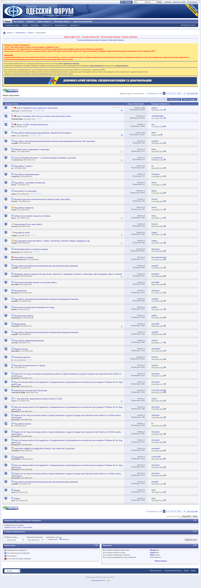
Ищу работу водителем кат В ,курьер (29, 365)
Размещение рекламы (172, 570)
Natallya (29, 527)
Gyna (13, 492)
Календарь (35, 25)
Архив (186, 570)
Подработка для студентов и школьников (40, 108)
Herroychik (15, 378)
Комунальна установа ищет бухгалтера (30, 390)
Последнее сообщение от (161, 104)
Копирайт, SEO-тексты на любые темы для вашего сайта (47, 116)
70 (42, 110)
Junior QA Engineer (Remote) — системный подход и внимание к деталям (45, 158)
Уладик (14, 235)
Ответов (130, 104)
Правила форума (161, 561)
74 (144, 191)
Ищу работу (19, 457)
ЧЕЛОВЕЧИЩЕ (17, 119)
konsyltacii (15, 276)
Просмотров (139, 104)
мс (12, 168)
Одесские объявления (82, 21)
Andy (24, 527)
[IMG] (152, 555)
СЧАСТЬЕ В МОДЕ (18, 392)
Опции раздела (174, 99)
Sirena (14, 527)
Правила (30, 21)
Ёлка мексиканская (18, 259)
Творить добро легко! (72, 37)
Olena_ (13, 151)
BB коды (153, 550)
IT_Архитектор (16, 160)
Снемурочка (16, 318)
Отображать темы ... (11, 537)
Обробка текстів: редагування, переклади (31, 149)
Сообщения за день (12, 25)
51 (175, 93)
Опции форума (60, 25)
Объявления (20, 33)
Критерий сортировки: (35, 537)
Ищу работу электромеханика (26, 174)
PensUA (14, 201)
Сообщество (45, 25)
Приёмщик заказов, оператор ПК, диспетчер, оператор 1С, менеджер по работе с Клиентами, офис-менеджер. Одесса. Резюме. (68, 274)
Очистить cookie (179, 2)
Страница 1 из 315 (155, 93)
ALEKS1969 (15, 459)
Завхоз (17, 498)
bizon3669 (15, 284)
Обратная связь (156, 570)
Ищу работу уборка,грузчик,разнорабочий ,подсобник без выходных (42, 133)
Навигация (73, 25)
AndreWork (15, 450)
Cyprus (14, 401)
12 (39, 135)
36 (144, 116)
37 (144, 357)
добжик (14, 309)
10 (144, 166)
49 (144, 249)
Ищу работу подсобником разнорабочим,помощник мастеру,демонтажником (46, 299)
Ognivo (14, 194)
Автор (16, 104)
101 (179, 93)
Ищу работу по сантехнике (25, 191)
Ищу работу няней (22, 233)
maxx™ (19, 527)
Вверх (195, 516)
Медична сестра (21, 349)
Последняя (192, 94)
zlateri (13, 136)
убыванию (64, 539)
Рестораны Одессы (62, 21)
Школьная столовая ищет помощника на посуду (34, 307)
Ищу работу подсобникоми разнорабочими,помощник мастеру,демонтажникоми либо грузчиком (54, 141)
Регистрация (192, 2)
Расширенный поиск (188, 25)
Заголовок (8, 104)
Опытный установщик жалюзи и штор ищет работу (35, 282)
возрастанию (52, 539)
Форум (7, 21)
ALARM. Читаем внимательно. (35, 125)
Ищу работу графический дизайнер (29, 341)
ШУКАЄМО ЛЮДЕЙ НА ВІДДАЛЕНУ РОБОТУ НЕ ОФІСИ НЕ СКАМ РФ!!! (44, 449)
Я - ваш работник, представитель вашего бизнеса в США (38, 399)
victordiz (14, 342)
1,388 (143, 108)
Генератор (15, 176)
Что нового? (19, 21)
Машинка (7, 527)
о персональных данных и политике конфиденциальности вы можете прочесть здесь (43, 74)
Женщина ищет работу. (24, 316)
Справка (25, 25)
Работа (31, 33)
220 (143, 132)
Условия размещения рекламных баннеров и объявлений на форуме (100, 40)
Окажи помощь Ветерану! (111, 37)
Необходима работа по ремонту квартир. (31, 249)
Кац (12, 126)
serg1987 (14, 143)
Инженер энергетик (22, 357)
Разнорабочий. (20, 291)
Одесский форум (96, 580)
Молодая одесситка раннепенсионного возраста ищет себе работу (42, 199)
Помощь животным (129, 37)
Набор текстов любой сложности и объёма (32, 216)
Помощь (168, 2)
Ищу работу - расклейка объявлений (29, 183)
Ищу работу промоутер (24, 208)
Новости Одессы (44, 21)
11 (172, 93)
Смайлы (153, 552)
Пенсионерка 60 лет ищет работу (28, 224)
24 (144, 232)
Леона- (13, 185)
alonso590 (15, 326)
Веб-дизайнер (20, 324)
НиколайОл (15, 351)
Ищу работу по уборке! (23, 257)
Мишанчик (15, 252)
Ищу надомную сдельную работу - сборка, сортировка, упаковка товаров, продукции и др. (52, 241)
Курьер (17, 490)
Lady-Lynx (15, 111)
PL (12, 360)
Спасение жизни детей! (90, 37)
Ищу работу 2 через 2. (23, 166)
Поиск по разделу (190, 99)
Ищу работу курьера (22, 424)
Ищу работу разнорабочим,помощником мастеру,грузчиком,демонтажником (46, 266)
